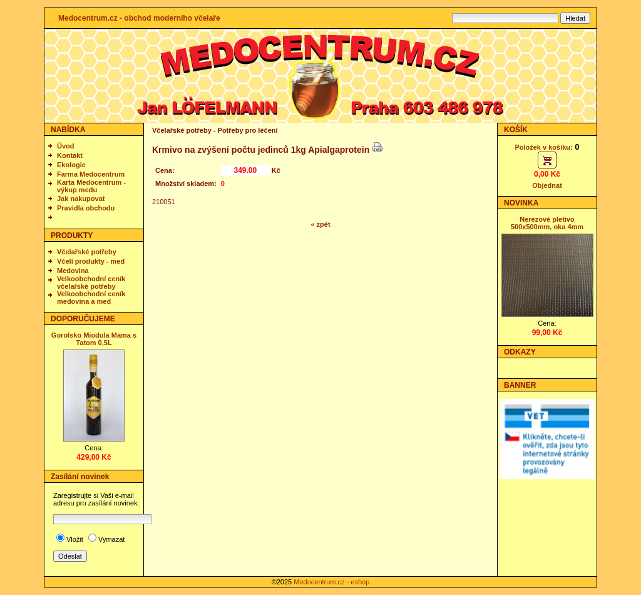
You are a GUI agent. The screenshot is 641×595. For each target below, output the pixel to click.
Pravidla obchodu (86, 208)
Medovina (73, 270)
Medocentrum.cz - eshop (331, 582)
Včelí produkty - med (91, 261)
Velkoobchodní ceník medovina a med (91, 297)
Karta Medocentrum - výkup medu (91, 186)
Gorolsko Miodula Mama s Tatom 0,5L (93, 338)
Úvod (65, 146)
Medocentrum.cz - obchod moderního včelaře (139, 18)
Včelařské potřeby (86, 252)
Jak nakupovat (81, 198)
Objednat (547, 185)
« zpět (320, 224)
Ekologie (71, 164)
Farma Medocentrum (91, 174)
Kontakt (70, 155)
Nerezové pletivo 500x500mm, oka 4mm (547, 222)
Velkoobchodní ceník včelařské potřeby (91, 282)
